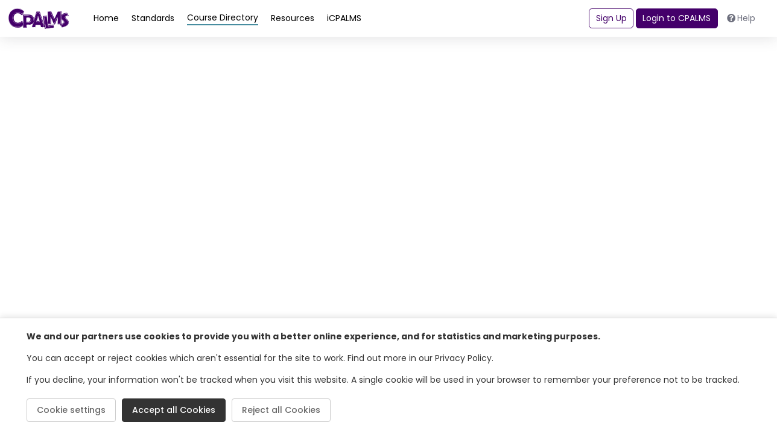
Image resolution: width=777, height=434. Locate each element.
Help (741, 18)
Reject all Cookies (281, 410)
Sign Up (611, 18)
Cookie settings (71, 410)
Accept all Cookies (173, 410)
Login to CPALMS (676, 18)
